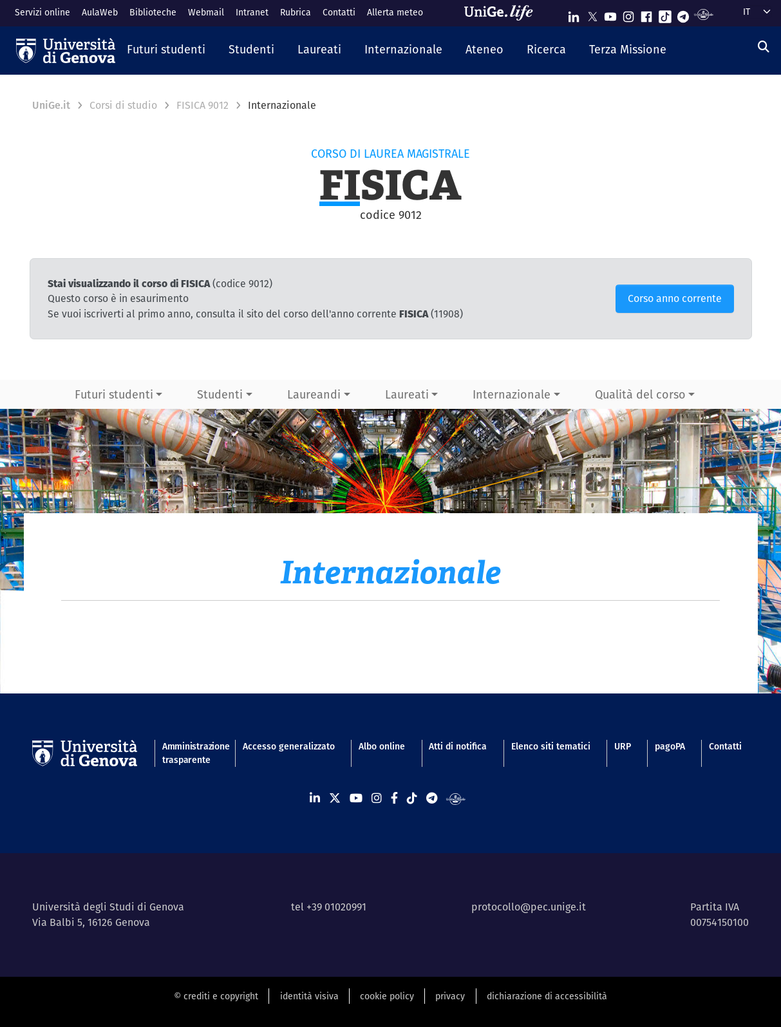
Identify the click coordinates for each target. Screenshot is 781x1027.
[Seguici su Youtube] (610, 13)
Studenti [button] (220, 394)
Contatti (339, 12)
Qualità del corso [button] (640, 394)
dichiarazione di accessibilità (547, 996)
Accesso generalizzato (289, 746)
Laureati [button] (407, 394)
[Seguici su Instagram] (628, 13)
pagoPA (670, 746)
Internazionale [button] (511, 394)
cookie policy (387, 996)
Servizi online (42, 12)
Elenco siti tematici (550, 746)
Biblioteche (152, 12)
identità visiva (309, 996)
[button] (166, 50)
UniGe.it (51, 105)
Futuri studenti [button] (114, 394)
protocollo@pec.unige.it (528, 907)
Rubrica (295, 12)
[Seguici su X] (592, 13)
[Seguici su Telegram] (683, 13)
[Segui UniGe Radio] (703, 13)
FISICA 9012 (202, 105)
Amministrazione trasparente (190, 753)
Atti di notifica (458, 746)
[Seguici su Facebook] (646, 13)
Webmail (206, 12)
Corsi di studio (123, 105)
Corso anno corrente (675, 298)
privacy (450, 996)
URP (622, 746)
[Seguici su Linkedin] (574, 13)
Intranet (252, 12)
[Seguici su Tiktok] (665, 13)
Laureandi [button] (314, 394)
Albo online (382, 746)
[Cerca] (763, 47)
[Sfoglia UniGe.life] (502, 13)
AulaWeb (100, 12)
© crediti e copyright (216, 996)
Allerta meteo (395, 12)
